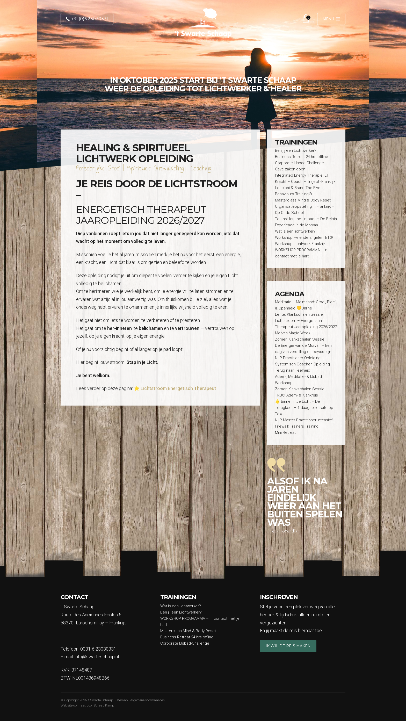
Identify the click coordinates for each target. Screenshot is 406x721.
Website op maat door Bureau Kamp (87, 705)
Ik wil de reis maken (288, 646)
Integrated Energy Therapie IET (302, 175)
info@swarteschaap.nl (97, 656)
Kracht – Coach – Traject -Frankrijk (305, 181)
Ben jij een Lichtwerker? (295, 150)
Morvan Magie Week (292, 333)
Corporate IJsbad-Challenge (299, 163)
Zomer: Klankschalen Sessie (299, 339)
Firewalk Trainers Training (296, 426)
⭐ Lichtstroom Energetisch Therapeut (175, 388)
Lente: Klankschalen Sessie (299, 314)
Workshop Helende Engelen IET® (304, 237)
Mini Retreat (285, 432)
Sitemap (121, 700)
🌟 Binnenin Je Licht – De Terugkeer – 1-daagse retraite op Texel (304, 407)
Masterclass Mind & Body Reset (303, 200)
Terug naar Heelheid (292, 370)
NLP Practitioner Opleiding (298, 358)
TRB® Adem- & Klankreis (296, 395)
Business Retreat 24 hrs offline (301, 156)
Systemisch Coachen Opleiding (302, 364)
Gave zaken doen (290, 169)
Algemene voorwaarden (147, 700)
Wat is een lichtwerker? (295, 231)
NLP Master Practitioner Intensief (303, 420)
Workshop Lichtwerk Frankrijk (300, 243)
